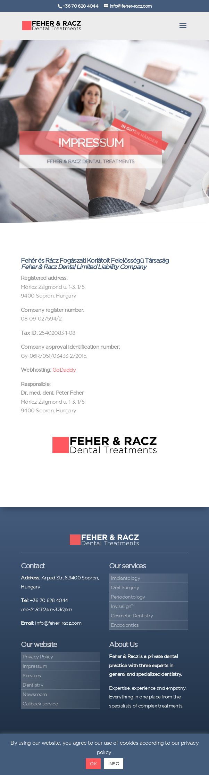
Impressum (35, 666)
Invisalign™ (122, 606)
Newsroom (35, 694)
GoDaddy (64, 370)
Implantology (125, 578)
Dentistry (33, 685)
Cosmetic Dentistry (132, 615)
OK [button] (93, 763)
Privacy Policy (38, 656)
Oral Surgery (125, 587)
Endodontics (125, 625)
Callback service (40, 703)
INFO (113, 763)
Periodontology (128, 597)
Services (32, 675)
